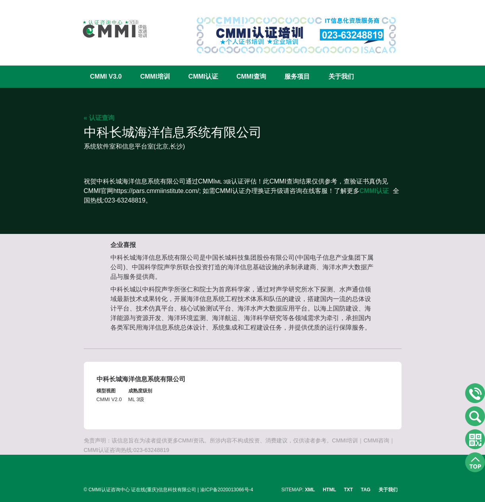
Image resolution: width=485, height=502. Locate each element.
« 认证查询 (99, 117)
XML (310, 489)
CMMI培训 (155, 76)
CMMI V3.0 (106, 76)
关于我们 (341, 76)
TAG (365, 489)
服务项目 (297, 76)
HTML (329, 489)
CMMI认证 (203, 76)
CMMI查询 (251, 76)
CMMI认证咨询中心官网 (109, 29)
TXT (348, 489)
